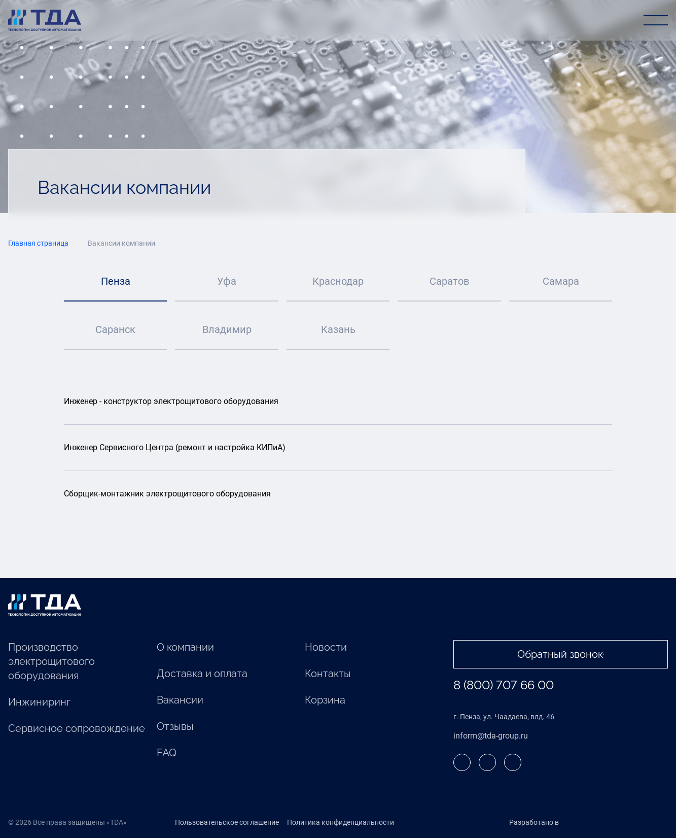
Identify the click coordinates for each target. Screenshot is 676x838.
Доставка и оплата (202, 674)
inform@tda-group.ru (490, 736)
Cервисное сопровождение (76, 729)
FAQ (166, 753)
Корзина (325, 700)
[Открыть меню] (656, 20)
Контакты (328, 674)
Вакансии (180, 700)
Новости (326, 648)
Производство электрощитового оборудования (51, 662)
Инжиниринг (39, 702)
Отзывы (175, 727)
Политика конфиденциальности (340, 823)
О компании (185, 648)
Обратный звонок (560, 655)
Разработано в (555, 823)
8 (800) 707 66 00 (503, 685)
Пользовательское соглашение (227, 823)
